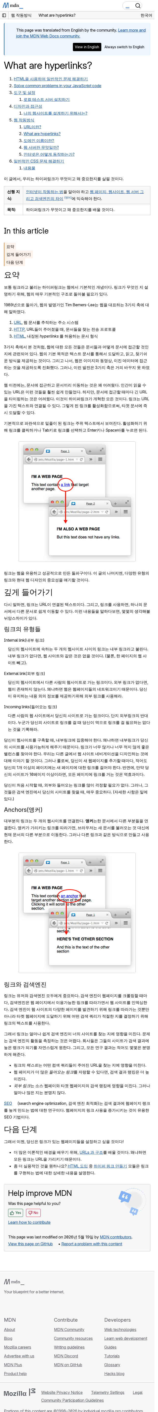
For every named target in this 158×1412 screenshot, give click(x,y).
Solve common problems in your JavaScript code (57, 85)
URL (18, 322)
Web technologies (120, 1329)
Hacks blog (114, 1373)
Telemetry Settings (107, 1392)
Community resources (73, 1338)
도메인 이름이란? (39, 140)
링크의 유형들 (22, 629)
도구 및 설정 (24, 92)
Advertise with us (19, 1355)
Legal (138, 1392)
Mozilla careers (17, 1347)
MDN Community (69, 1329)
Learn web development (125, 1338)
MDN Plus (13, 1364)
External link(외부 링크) (24, 673)
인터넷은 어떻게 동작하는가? (49, 154)
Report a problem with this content (91, 1243)
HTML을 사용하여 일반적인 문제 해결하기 (51, 78)
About (9, 1329)
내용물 (29, 167)
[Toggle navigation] (148, 5)
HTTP (19, 329)
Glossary (112, 1364)
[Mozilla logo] (19, 1392)
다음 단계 (14, 262)
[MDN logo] (14, 1282)
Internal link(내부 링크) (24, 640)
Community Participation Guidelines (72, 1400)
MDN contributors (116, 1237)
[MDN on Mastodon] (33, 1305)
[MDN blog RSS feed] (42, 1305)
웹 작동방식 (24, 120)
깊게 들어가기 (18, 254)
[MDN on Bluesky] (16, 1305)
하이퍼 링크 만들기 (110, 1166)
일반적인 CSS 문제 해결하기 (39, 161)
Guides (110, 1347)
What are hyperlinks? (42, 133)
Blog (8, 1338)
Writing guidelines (69, 1347)
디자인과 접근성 (28, 106)
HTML (19, 336)
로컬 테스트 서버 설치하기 (47, 99)
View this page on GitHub (30, 1243)
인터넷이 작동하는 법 (44, 191)
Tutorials (112, 1355)
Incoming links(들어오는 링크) (30, 706)
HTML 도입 (78, 1166)
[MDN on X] (24, 1305)
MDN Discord (66, 1355)
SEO (8, 1103)
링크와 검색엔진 (25, 984)
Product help (15, 1373)
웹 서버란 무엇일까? (41, 147)
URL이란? (32, 126)
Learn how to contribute (29, 1222)
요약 (10, 246)
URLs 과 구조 (91, 1152)
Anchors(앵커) (23, 809)
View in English (87, 47)
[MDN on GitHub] (7, 1305)
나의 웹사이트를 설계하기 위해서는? (55, 113)
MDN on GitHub (68, 1364)
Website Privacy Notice (62, 1392)
